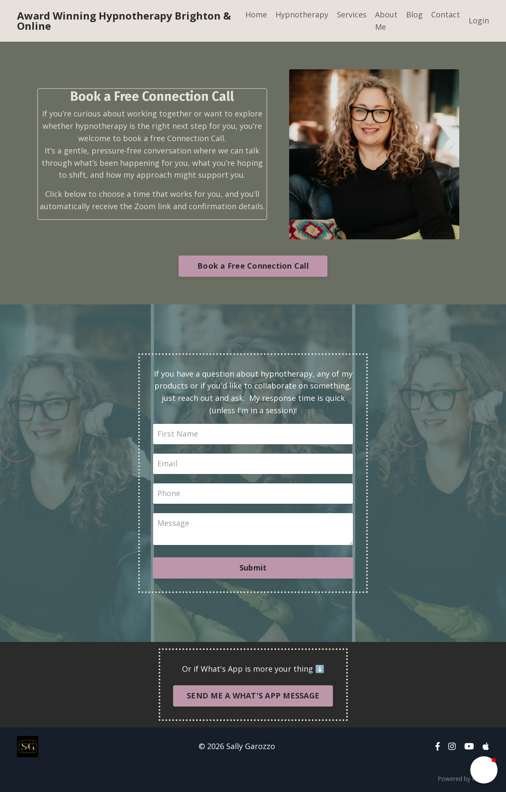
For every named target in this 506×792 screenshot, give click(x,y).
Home (256, 14)
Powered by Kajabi (463, 779)
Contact (445, 14)
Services (352, 14)
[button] (483, 769)
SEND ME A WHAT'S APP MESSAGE (253, 695)
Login (479, 20)
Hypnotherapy (302, 14)
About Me (386, 20)
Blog (414, 14)
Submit (253, 567)
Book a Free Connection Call (253, 266)
